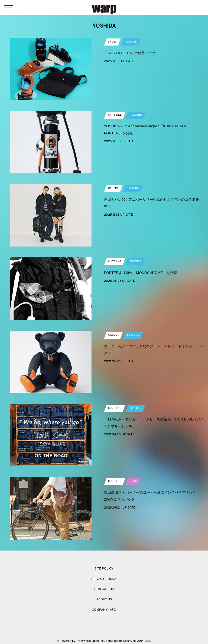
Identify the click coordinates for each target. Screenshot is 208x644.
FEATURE (131, 41)
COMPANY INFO (104, 609)
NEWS (133, 481)
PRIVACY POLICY (104, 579)
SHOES (112, 41)
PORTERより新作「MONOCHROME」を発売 (140, 273)
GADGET (113, 335)
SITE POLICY (104, 568)
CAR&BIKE (115, 115)
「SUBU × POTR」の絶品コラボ (130, 53)
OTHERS (113, 188)
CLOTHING (114, 261)
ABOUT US (104, 599)
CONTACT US (104, 589)
